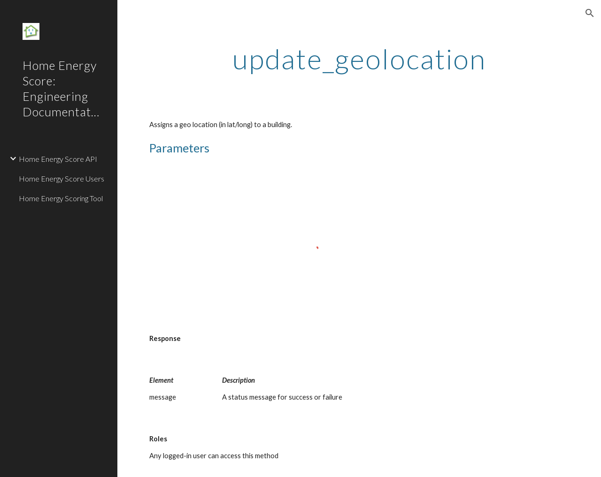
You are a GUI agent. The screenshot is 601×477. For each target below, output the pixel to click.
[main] (359, 58)
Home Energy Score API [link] (58, 158)
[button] (589, 13)
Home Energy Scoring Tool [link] (61, 198)
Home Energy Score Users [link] (61, 178)
